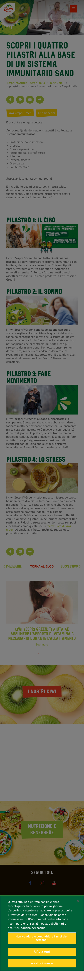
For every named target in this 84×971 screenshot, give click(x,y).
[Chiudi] (78, 901)
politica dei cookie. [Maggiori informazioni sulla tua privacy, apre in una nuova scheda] (33, 928)
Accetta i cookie (42, 963)
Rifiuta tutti (42, 951)
